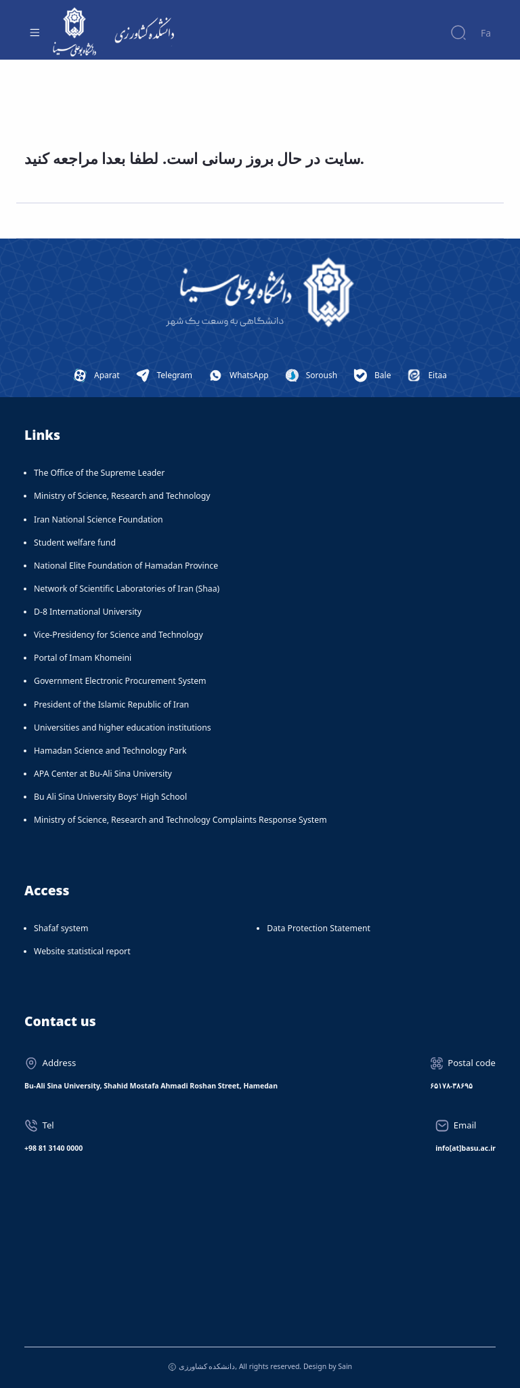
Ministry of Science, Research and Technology (122, 496)
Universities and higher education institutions (122, 727)
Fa (486, 32)
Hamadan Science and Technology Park (110, 750)
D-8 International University (88, 611)
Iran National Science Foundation (98, 519)
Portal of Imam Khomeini (82, 658)
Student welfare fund (75, 542)
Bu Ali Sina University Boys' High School (110, 796)
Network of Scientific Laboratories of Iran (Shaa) (126, 588)
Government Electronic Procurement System (120, 681)
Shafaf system (61, 928)
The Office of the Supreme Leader (99, 472)
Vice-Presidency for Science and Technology (118, 634)
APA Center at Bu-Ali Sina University (103, 773)
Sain (345, 1366)
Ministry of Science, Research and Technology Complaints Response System (180, 819)
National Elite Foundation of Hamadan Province (126, 565)
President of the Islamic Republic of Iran (111, 704)
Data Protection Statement (318, 928)
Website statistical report (82, 951)
